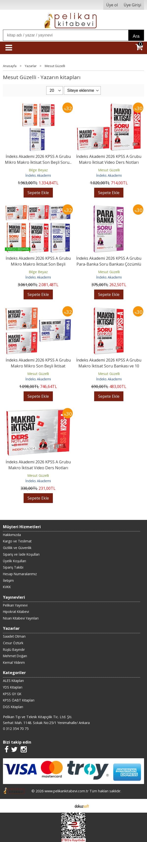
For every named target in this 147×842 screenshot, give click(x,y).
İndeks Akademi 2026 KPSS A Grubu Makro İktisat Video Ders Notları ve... (108, 162)
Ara (136, 36)
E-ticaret (66, 805)
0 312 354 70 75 (16, 728)
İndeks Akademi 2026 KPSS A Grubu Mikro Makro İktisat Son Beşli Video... (38, 264)
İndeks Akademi (38, 175)
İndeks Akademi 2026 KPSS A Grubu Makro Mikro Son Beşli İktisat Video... (38, 365)
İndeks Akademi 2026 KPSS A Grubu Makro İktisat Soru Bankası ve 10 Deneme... (108, 365)
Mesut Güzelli (109, 170)
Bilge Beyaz (38, 170)
